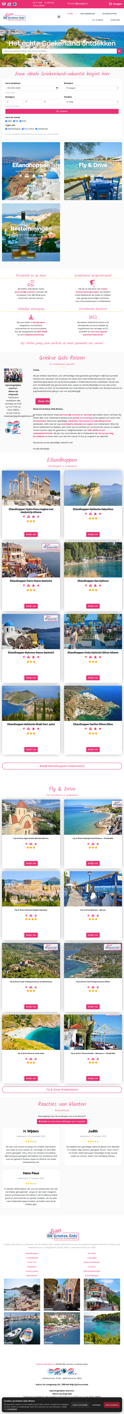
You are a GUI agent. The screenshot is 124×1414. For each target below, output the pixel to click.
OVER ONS (115, 20)
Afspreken (32, 1266)
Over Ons (32, 1262)
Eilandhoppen (62, 460)
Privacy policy (32, 1271)
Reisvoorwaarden (92, 1262)
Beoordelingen (92, 1275)
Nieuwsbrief (32, 1275)
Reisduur (68, 83)
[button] (31, 171)
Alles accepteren (111, 1405)
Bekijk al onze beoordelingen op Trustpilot (62, 1121)
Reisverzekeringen (92, 1271)
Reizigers (10, 97)
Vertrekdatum (12, 83)
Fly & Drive (62, 789)
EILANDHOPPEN (109, 13)
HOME (70, 13)
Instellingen (96, 1405)
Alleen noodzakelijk (80, 1405)
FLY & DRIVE (97, 20)
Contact (92, 1266)
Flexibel (68, 97)
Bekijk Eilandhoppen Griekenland (62, 766)
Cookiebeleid (32, 1258)
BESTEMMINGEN (87, 13)
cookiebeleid (12, 1409)
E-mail (39, 2)
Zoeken (62, 111)
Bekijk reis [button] (31, 534)
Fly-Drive (92, 1253)
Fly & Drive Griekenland (62, 1089)
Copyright (92, 1258)
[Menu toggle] (59, 16)
